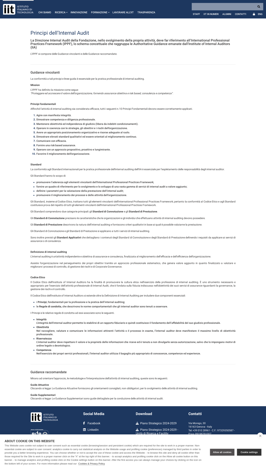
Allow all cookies (222, 452)
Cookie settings (249, 452)
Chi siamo (44, 12)
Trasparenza (146, 12)
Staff (196, 14)
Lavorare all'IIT (123, 12)
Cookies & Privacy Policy (91, 463)
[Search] (227, 6)
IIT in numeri (211, 14)
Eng (260, 14)
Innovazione (79, 12)
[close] (260, 436)
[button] (61, 9)
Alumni (226, 14)
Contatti (240, 14)
